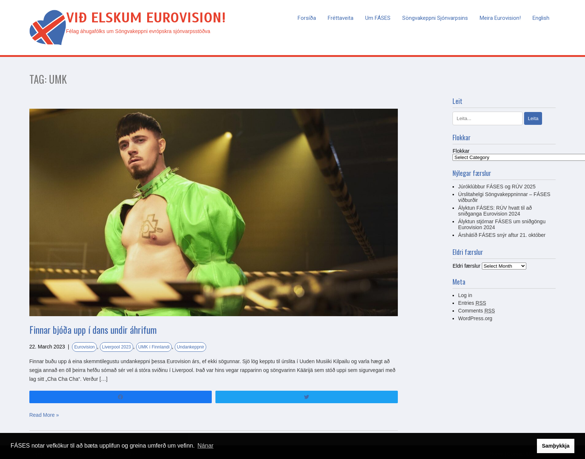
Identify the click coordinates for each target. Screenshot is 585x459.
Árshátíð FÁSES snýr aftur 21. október (501, 235)
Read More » (44, 415)
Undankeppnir (190, 347)
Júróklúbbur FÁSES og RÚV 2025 (496, 186)
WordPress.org (475, 318)
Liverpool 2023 (116, 347)
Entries (472, 303)
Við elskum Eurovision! (146, 17)
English (541, 18)
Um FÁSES (377, 18)
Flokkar (461, 151)
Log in (465, 295)
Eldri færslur (466, 266)
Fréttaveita (340, 18)
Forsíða (307, 18)
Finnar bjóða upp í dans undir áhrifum (93, 329)
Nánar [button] (205, 445)
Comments (476, 311)
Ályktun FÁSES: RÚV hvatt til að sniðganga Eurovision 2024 (495, 211)
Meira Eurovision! (500, 18)
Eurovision (84, 347)
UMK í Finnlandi (154, 347)
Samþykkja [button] (555, 446)
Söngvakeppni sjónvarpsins (435, 18)
